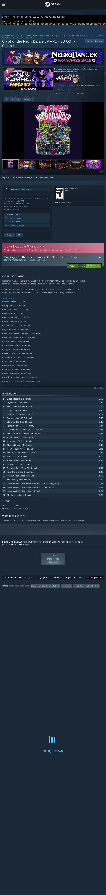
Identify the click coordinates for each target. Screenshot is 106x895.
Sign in (4, 179)
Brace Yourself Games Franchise (40, 37)
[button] (53, 132)
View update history (13, 220)
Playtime (69, 579)
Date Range (55, 579)
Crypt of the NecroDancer (64, 37)
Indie (18, 101)
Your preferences (25, 546)
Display (81, 579)
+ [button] (32, 101)
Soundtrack (26, 101)
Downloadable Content (84, 37)
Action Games (21, 37)
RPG (6, 101)
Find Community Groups (14, 227)
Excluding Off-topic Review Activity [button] (44, 588)
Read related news (12, 223)
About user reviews (9, 546)
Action (13, 101)
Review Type (8, 579)
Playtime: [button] (65, 588)
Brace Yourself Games (76, 95)
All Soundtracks (8, 37)
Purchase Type (25, 579)
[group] (53, 588)
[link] (76, 267)
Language (41, 579)
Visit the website (12, 216)
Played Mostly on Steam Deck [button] (85, 588)
